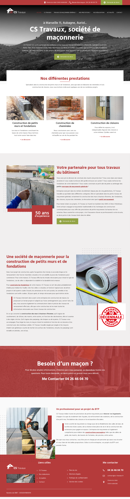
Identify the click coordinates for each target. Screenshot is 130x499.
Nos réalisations (99, 13)
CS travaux (47, 13)
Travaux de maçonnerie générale (64, 13)
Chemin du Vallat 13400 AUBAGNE (56, 2)
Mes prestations (84, 13)
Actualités (110, 13)
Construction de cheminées (65, 125)
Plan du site (72, 470)
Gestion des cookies (75, 481)
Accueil (39, 13)
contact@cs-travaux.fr (115, 475)
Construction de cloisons (105, 123)
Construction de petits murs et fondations (25, 125)
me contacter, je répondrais (82, 370)
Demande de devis (111, 2)
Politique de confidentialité (77, 478)
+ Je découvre (25, 139)
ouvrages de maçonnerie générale (75, 186)
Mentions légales (74, 474)
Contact (119, 13)
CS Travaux (42, 470)
